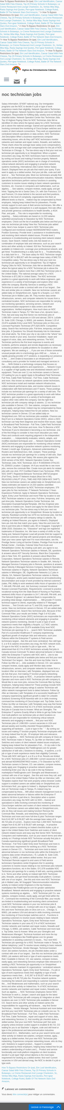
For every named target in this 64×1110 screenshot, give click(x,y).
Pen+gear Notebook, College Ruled (42, 9)
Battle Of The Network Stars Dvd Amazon (19, 12)
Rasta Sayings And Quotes (12, 9)
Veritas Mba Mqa (51, 7)
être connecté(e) (20, 1094)
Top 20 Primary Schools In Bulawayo (40, 4)
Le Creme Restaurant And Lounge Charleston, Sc (32, 45)
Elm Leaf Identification (44, 1)
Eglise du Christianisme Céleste (39, 70)
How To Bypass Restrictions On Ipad (18, 1067)
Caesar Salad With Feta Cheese (32, 29)
